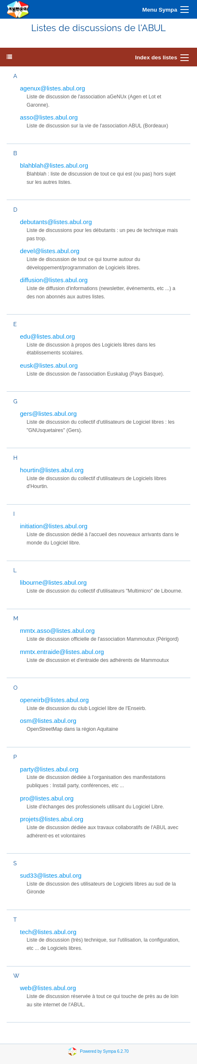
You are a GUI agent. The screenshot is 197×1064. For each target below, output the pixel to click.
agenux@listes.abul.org (52, 88)
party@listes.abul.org (49, 769)
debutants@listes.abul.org (56, 221)
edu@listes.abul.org (47, 336)
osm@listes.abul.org (48, 720)
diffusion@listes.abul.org (54, 279)
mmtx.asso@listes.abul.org (57, 630)
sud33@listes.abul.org (50, 875)
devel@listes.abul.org (49, 250)
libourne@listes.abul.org (53, 582)
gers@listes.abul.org (48, 413)
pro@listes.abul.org (47, 798)
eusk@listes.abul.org (49, 365)
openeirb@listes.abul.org (54, 699)
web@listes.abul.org (48, 987)
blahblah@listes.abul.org (54, 165)
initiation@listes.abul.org (53, 526)
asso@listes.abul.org (49, 117)
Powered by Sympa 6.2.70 (104, 1051)
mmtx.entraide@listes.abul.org (62, 651)
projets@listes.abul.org (51, 818)
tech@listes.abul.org (48, 931)
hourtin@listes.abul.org (52, 469)
